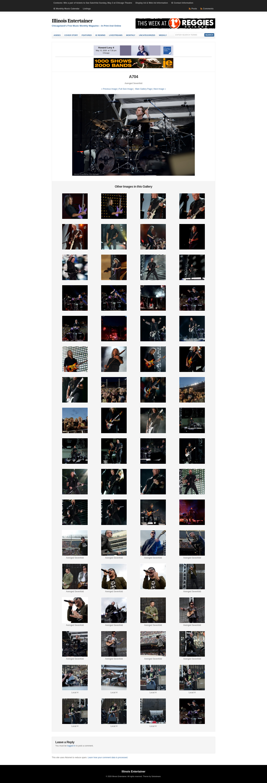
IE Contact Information (182, 3)
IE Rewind (100, 35)
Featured (87, 35)
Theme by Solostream (152, 776)
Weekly (163, 35)
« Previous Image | (110, 89)
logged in (71, 746)
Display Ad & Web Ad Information (152, 3)
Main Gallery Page (143, 89)
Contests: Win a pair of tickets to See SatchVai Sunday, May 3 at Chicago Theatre (92, 3)
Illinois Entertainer (72, 21)
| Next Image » (159, 89)
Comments (208, 8)
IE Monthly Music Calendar (66, 8)
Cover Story (71, 35)
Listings (87, 8)
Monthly (130, 35)
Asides (57, 35)
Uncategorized (147, 35)
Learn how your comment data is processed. (108, 757)
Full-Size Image (126, 89)
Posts (194, 8)
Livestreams (115, 35)
